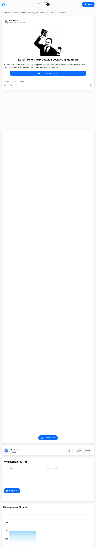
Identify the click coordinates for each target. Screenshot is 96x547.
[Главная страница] (3, 4)
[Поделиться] (10, 85)
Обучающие (25, 13)
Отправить (12, 446)
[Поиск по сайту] (39, 4)
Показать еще (48, 393)
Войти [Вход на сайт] (88, 4)
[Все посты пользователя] (70, 406)
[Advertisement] (48, 109)
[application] (48, 487)
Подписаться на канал (48, 73)
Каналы (15, 13)
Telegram (6, 13)
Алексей (14, 405)
